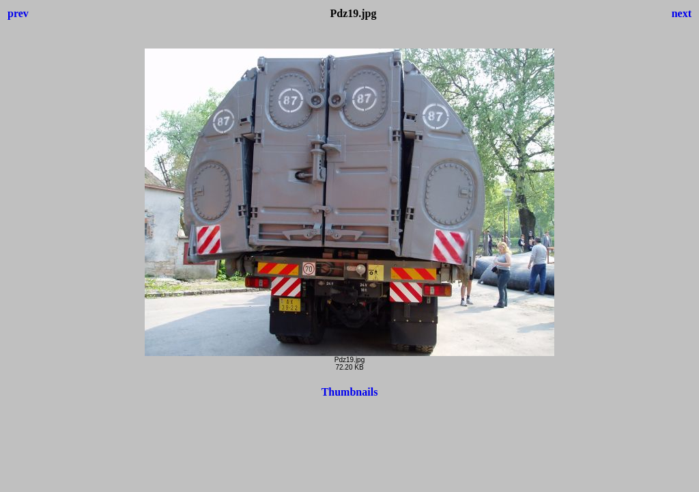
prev (18, 13)
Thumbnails (350, 392)
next (681, 13)
